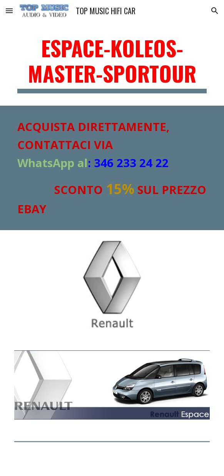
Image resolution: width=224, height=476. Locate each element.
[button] (9, 10)
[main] (111, 64)
